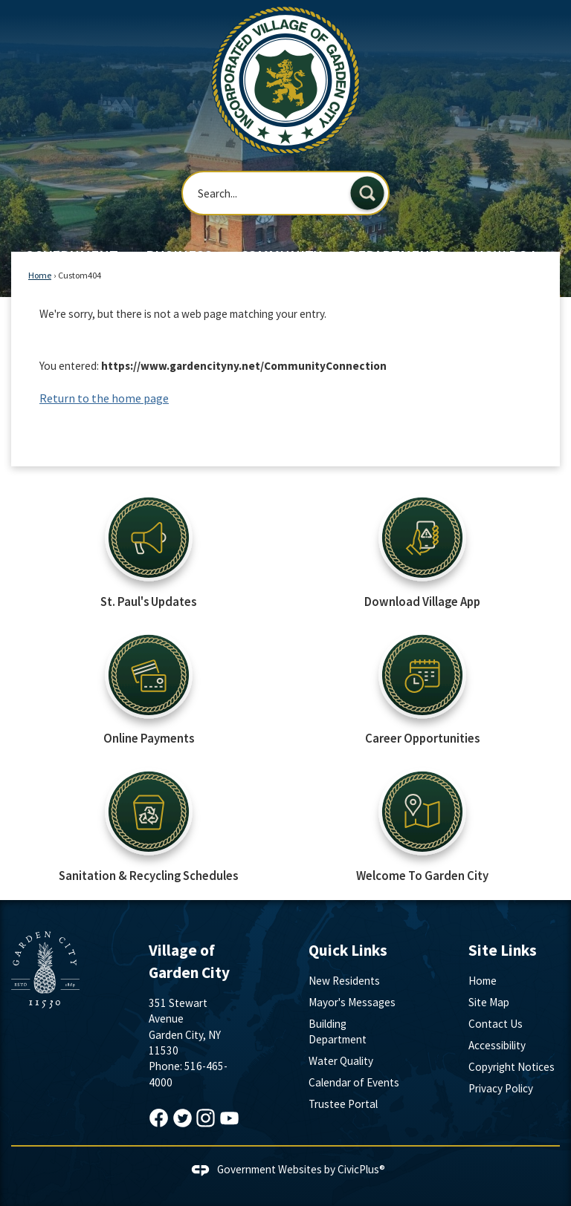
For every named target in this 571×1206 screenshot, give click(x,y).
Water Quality (341, 1061)
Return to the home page (104, 398)
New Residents (344, 981)
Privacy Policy (500, 1088)
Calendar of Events (354, 1082)
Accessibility (497, 1045)
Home (39, 275)
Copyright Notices (511, 1067)
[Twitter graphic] (182, 1118)
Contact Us (495, 1024)
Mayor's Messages (352, 1002)
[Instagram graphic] (205, 1118)
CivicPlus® (361, 1169)
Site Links (502, 950)
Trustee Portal (343, 1104)
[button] (367, 193)
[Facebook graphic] (158, 1118)
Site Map (488, 1002)
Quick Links (348, 950)
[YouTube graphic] (229, 1118)
